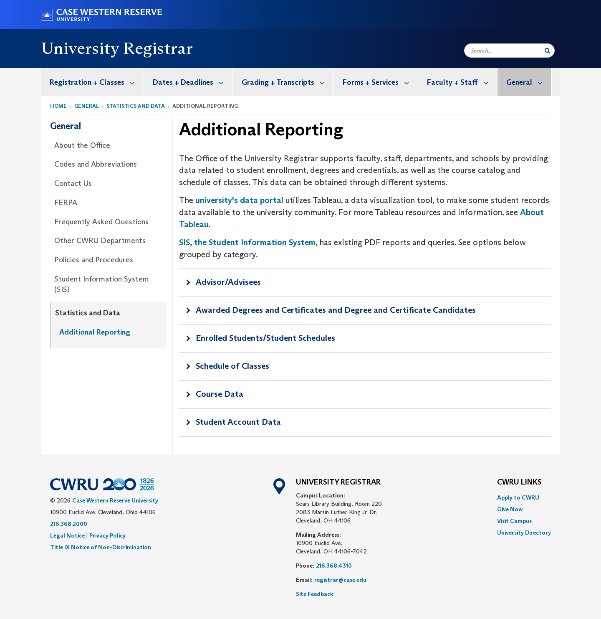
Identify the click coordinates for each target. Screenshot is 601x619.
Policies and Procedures (93, 259)
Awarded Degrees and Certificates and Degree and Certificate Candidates (336, 310)
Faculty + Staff (462, 82)
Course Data (219, 394)
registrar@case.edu (340, 579)
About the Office (82, 145)
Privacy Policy (107, 535)
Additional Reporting (94, 332)
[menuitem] (92, 82)
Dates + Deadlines (192, 82)
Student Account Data (238, 422)
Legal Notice (67, 535)
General (528, 82)
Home (58, 106)
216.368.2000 (68, 524)
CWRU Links (519, 482)
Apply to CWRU (518, 497)
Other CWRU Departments (100, 240)
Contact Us (73, 183)
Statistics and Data (135, 106)
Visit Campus (514, 521)
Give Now (510, 509)
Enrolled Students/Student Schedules (265, 338)
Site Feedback (314, 594)
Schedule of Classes (232, 366)
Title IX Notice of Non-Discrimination (100, 547)
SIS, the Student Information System (247, 242)
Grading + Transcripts (287, 82)
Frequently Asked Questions (101, 221)
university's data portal (239, 200)
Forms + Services (380, 82)
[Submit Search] (547, 50)
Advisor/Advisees (228, 282)
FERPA (65, 202)
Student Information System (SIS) (101, 284)
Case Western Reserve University (115, 500)
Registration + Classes (97, 82)
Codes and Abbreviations (95, 164)
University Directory (524, 532)
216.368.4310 (334, 565)
